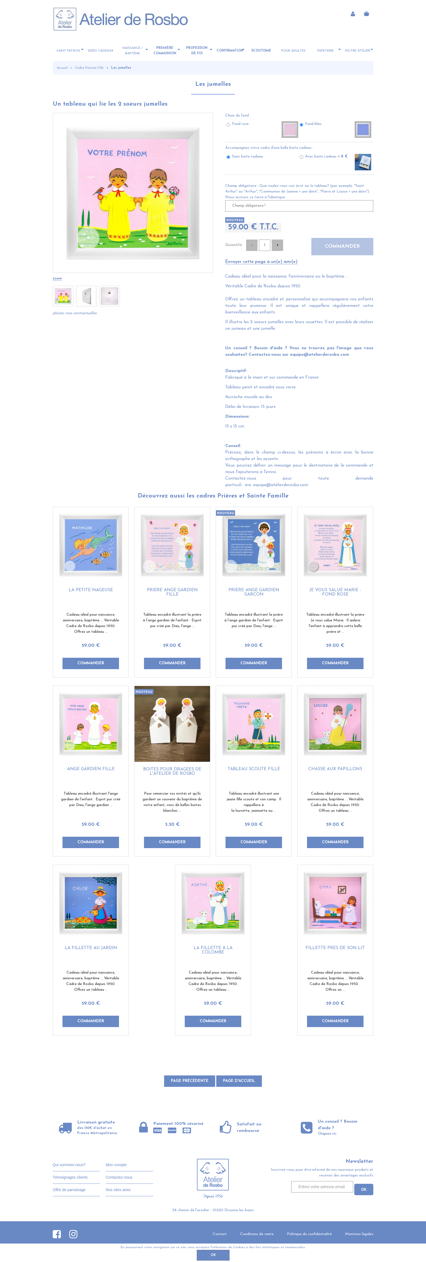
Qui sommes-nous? (69, 1165)
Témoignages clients (70, 1177)
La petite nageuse (91, 590)
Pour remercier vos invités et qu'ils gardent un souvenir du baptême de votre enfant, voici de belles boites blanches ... (172, 802)
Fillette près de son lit (335, 948)
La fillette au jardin (91, 948)
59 (91, 645)
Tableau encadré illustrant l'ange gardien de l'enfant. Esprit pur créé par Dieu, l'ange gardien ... (90, 799)
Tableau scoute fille (254, 769)
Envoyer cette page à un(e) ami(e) (261, 261)
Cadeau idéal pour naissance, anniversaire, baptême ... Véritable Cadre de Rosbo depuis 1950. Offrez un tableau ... (91, 623)
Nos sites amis (118, 1190)
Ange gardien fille (91, 769)
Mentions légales (359, 1234)
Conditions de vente (257, 1234)
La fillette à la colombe (213, 950)
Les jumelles (213, 84)
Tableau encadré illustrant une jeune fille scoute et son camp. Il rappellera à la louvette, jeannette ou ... (254, 802)
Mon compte (116, 1165)
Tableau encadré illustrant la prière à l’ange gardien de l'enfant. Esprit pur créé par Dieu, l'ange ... (172, 620)
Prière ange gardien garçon (253, 592)
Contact (220, 1234)
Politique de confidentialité (309, 1234)
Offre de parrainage (69, 1190)
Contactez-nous (119, 1177)
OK (213, 1255)
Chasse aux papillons (335, 769)
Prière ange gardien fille (172, 592)
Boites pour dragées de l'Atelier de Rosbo (172, 771)
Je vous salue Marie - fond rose (335, 592)
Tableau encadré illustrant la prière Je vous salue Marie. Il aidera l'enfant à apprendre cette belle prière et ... (335, 623)
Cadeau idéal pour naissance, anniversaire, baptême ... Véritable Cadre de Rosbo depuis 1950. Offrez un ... (335, 981)
